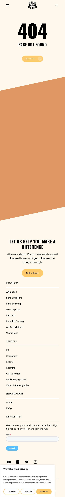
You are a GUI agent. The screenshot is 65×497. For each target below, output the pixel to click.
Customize (11, 491)
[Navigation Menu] (7, 5)
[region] (27, 481)
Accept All (44, 491)
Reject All (28, 491)
